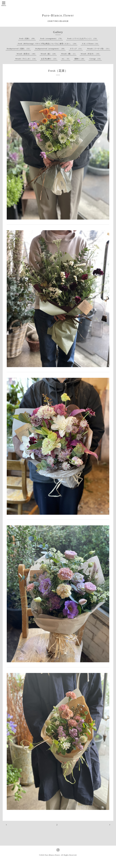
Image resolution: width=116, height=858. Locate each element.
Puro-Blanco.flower (58, 15)
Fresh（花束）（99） (27, 38)
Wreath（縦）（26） (49, 54)
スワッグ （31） (76, 49)
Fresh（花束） (58, 70)
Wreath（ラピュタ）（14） (26, 59)
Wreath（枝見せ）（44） (26, 54)
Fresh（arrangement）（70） (51, 38)
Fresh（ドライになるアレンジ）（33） (82, 38)
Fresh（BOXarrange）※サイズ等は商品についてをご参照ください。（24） (47, 44)
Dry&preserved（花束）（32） (19, 49)
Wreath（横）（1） (68, 54)
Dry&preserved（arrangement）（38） (50, 49)
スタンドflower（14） (90, 44)
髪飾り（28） (80, 59)
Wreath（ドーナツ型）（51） (98, 49)
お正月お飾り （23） (49, 59)
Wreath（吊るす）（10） (90, 54)
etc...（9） (66, 59)
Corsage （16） (96, 59)
